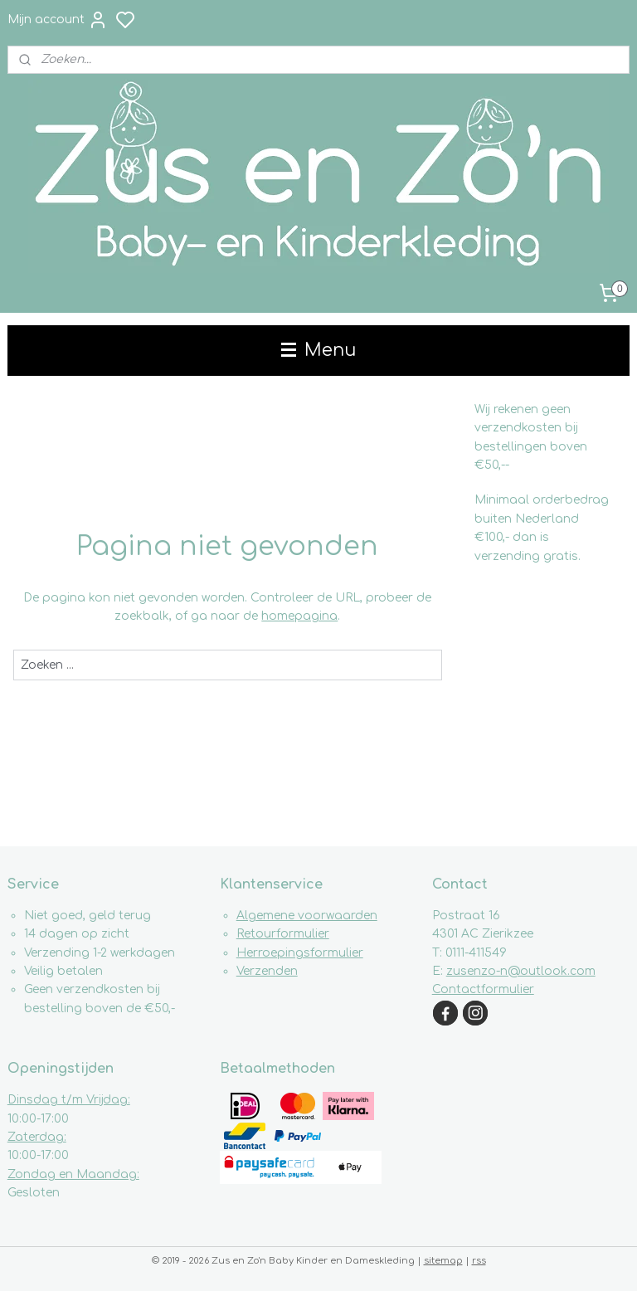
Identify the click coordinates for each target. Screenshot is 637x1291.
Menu (318, 350)
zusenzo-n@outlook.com (521, 971)
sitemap (443, 1260)
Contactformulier (483, 989)
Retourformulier (282, 934)
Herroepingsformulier (299, 953)
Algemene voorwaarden (306, 915)
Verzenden (267, 971)
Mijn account (57, 20)
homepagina (299, 616)
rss (479, 1260)
